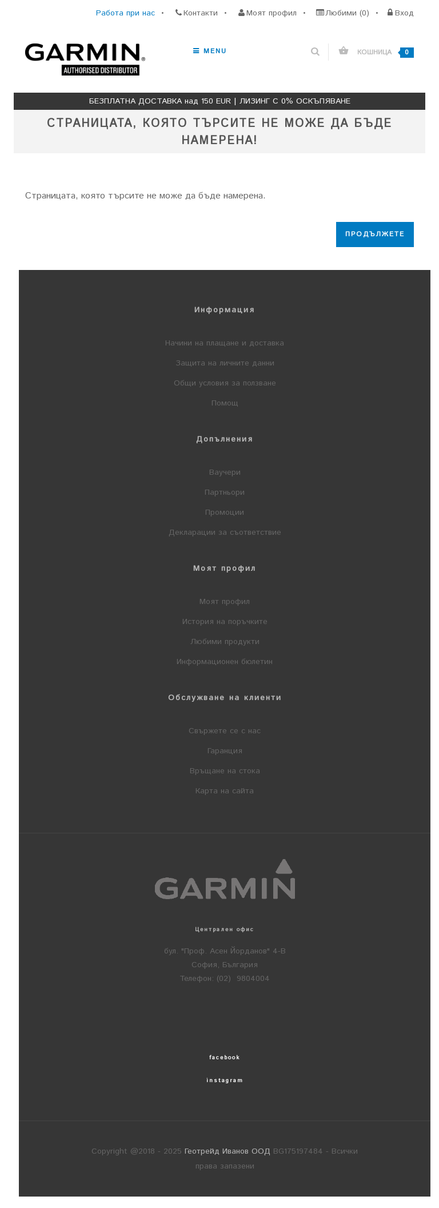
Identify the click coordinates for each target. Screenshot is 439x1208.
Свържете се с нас (225, 731)
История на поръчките (225, 621)
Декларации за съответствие (225, 532)
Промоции (224, 512)
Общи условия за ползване (225, 383)
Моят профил (224, 601)
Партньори (225, 492)
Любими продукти (225, 641)
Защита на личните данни (224, 363)
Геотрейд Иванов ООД (227, 1151)
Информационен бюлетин (225, 661)
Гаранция (224, 751)
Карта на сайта (224, 791)
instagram (225, 1080)
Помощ (224, 403)
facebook (224, 1058)
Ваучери (225, 472)
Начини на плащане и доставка (224, 343)
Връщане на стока (225, 771)
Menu (210, 51)
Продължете (375, 234)
